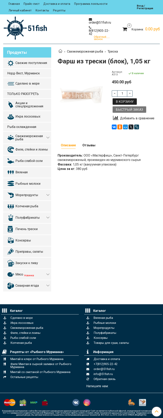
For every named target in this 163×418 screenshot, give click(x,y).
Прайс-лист (32, 3)
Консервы (23, 240)
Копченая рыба (26, 206)
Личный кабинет (20, 10)
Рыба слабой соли (29, 161)
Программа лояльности (90, 3)
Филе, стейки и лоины (31, 149)
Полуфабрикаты (27, 217)
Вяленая (21, 172)
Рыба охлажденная (21, 127)
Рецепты (59, 10)
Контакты (42, 10)
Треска (113, 51)
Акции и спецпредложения (29, 104)
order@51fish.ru (100, 22)
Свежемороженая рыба (85, 51)
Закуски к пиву (26, 263)
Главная (14, 3)
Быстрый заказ (129, 110)
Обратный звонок (100, 37)
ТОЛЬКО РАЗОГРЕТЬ (23, 94)
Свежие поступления (31, 63)
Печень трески (26, 229)
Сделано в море (27, 83)
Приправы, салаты (29, 251)
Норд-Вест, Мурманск (23, 73)
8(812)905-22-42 (99, 32)
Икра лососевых (27, 116)
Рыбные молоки (27, 184)
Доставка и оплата (56, 3)
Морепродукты (26, 195)
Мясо (24, 274)
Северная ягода (27, 285)
